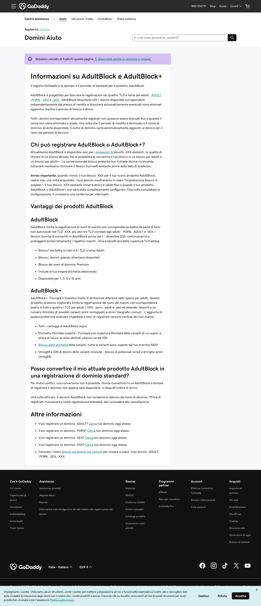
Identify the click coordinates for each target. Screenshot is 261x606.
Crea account (198, 507)
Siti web (233, 500)
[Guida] (223, 6)
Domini (45, 29)
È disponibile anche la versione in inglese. (123, 58)
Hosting (233, 521)
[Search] (232, 37)
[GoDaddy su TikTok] (224, 568)
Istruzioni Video (82, 18)
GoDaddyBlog (17, 514)
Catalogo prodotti (135, 516)
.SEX (45, 99)
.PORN (35, 99)
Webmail (130, 488)
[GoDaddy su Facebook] (202, 568)
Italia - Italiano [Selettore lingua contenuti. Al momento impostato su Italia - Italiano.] (60, 567)
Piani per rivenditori (169, 499)
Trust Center (17, 528)
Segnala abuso (47, 495)
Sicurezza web (237, 528)
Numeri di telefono (239, 542)
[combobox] (180, 37)
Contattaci (105, 18)
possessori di (104, 152)
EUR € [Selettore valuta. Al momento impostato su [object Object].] (86, 567)
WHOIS (129, 495)
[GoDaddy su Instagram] (213, 568)
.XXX (55, 99)
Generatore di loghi (240, 535)
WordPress (235, 514)
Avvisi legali (16, 521)
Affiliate (163, 492)
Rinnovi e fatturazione (203, 500)
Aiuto (63, 18)
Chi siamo (15, 488)
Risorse (43, 502)
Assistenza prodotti (50, 488)
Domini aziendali (134, 509)
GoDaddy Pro (166, 506)
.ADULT (156, 95)
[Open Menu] (12, 6)
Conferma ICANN (135, 502)
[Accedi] (236, 6)
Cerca (93, 423)
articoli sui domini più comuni (82, 451)
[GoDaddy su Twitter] (236, 568)
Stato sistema (126, 18)
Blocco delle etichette (53, 344)
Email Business (237, 507)
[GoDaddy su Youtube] (247, 568)
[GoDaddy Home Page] (26, 567)
